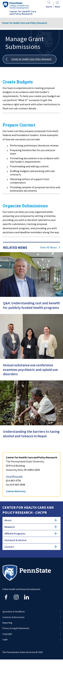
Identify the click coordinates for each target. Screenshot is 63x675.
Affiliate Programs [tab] (30, 533)
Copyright (7, 633)
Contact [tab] (30, 546)
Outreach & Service (15, 540)
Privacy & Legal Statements (15, 628)
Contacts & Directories (13, 617)
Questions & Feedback (13, 611)
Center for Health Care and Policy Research (24, 23)
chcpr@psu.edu (14, 476)
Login (5, 639)
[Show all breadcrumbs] (29, 59)
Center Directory (16, 491)
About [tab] (30, 520)
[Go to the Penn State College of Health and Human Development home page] (16, 5)
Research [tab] (30, 526)
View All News (48, 247)
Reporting (7, 622)
